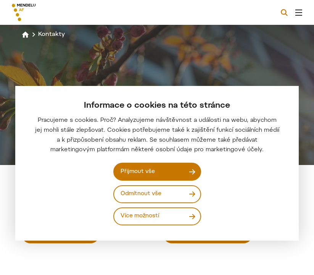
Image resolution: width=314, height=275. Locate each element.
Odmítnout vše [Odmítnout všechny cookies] (141, 194)
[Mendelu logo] (52, 12)
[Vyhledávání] (284, 12)
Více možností (140, 216)
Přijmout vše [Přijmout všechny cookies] (138, 172)
